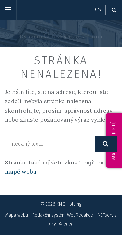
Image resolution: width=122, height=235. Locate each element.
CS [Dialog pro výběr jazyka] (98, 10)
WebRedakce (80, 215)
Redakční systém (49, 215)
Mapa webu (16, 215)
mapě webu (20, 171)
